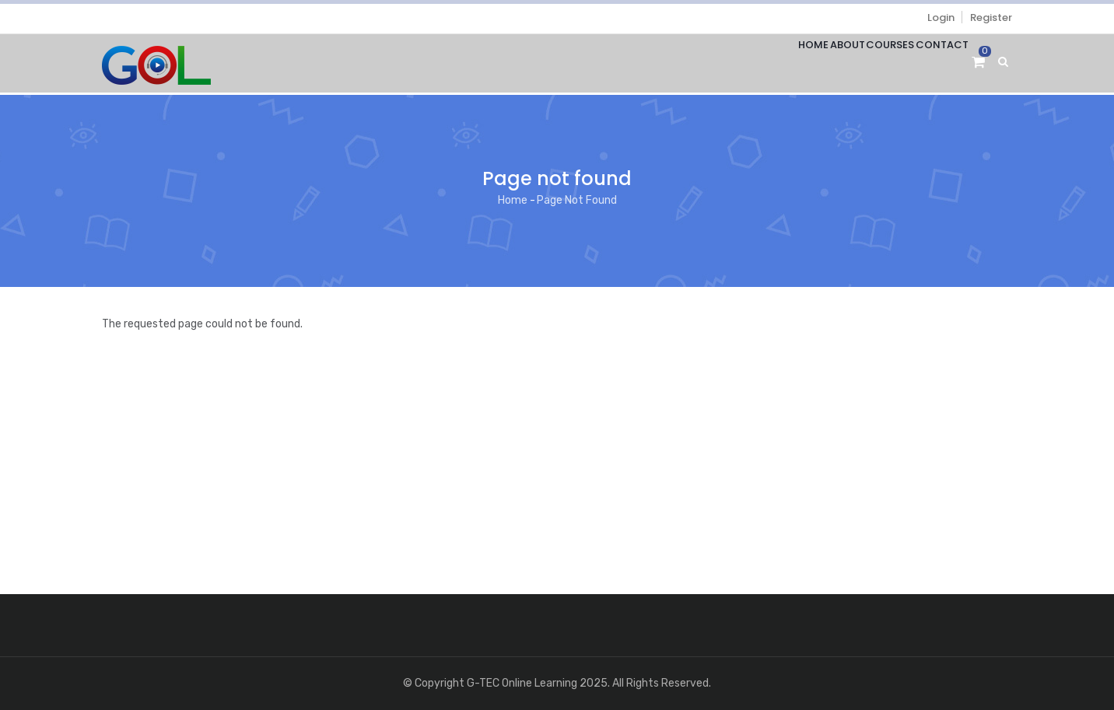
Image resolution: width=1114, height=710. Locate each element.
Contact (935, 63)
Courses (869, 63)
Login (941, 17)
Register (991, 17)
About (811, 63)
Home (763, 63)
